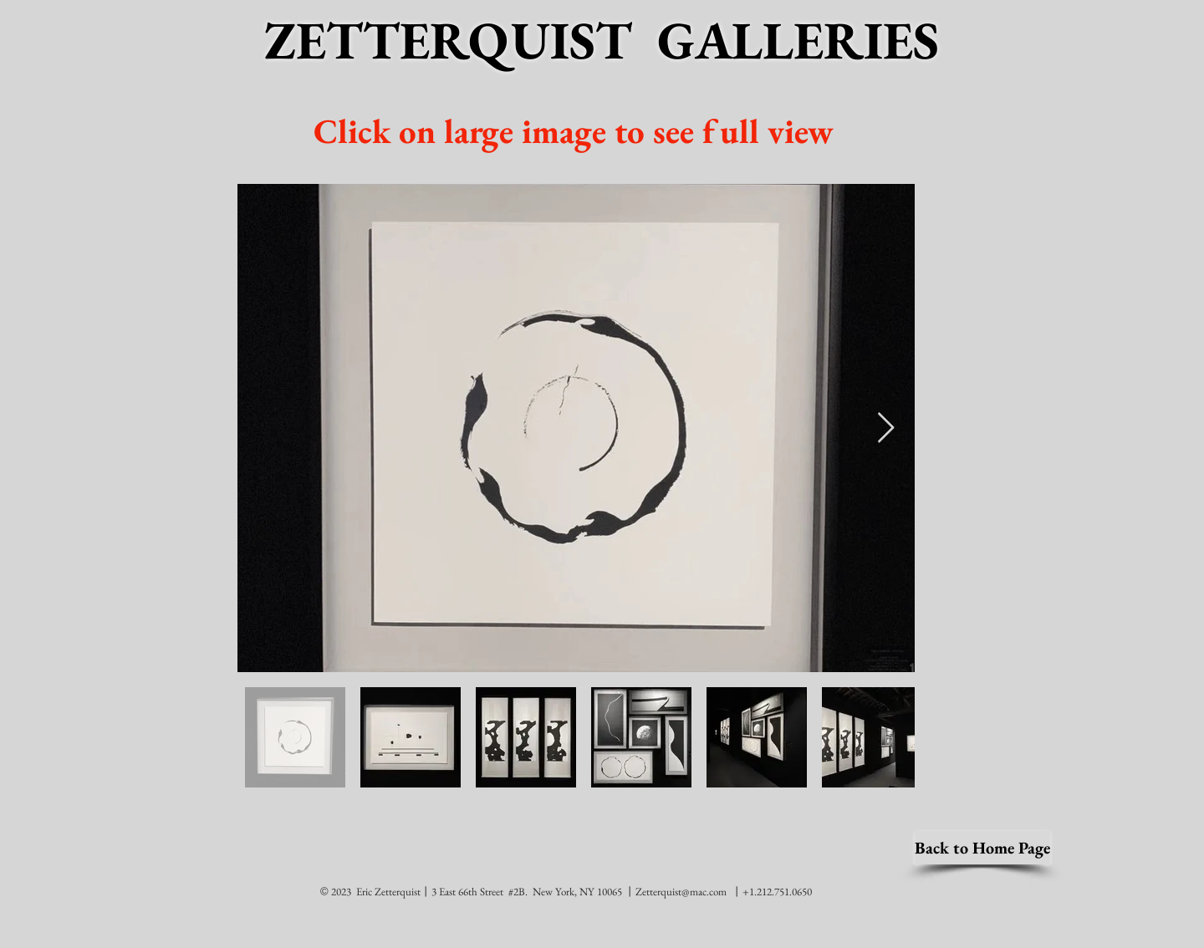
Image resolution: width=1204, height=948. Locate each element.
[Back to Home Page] (982, 847)
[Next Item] (885, 428)
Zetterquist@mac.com (681, 891)
